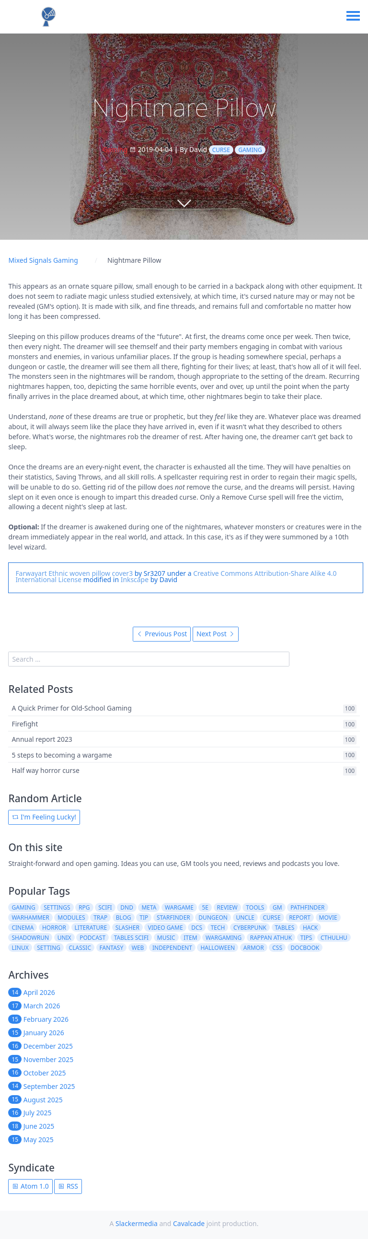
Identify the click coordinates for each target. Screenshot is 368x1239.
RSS (68, 1186)
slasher (127, 927)
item (190, 938)
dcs (196, 927)
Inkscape (135, 579)
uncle (245, 917)
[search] (148, 659)
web (138, 948)
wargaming (224, 938)
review (227, 907)
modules (71, 917)
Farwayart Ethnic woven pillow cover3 (74, 573)
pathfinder (307, 907)
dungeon (213, 917)
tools (255, 907)
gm (277, 907)
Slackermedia (136, 1223)
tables (285, 927)
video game (165, 927)
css (277, 948)
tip (143, 917)
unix (64, 938)
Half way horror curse (45, 770)
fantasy (112, 948)
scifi (105, 907)
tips (306, 938)
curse (221, 150)
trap (100, 917)
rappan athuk (271, 938)
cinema (23, 927)
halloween (217, 948)
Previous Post (162, 633)
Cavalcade (189, 1223)
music (166, 938)
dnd (126, 907)
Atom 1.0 (30, 1186)
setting (48, 948)
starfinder (173, 917)
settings (57, 907)
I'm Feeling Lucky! (44, 816)
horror (54, 927)
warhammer (30, 917)
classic (80, 948)
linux (20, 948)
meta (148, 907)
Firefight (25, 723)
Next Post (215, 633)
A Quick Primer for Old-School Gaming (71, 708)
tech (218, 927)
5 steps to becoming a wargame (62, 755)
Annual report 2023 (42, 739)
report (299, 917)
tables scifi (131, 938)
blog (123, 917)
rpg (84, 907)
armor (253, 948)
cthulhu (334, 938)
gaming (250, 150)
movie (328, 917)
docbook (305, 948)
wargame (179, 907)
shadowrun (30, 938)
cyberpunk (249, 927)
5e (205, 907)
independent (172, 948)
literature (91, 927)
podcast (92, 938)
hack (310, 927)
